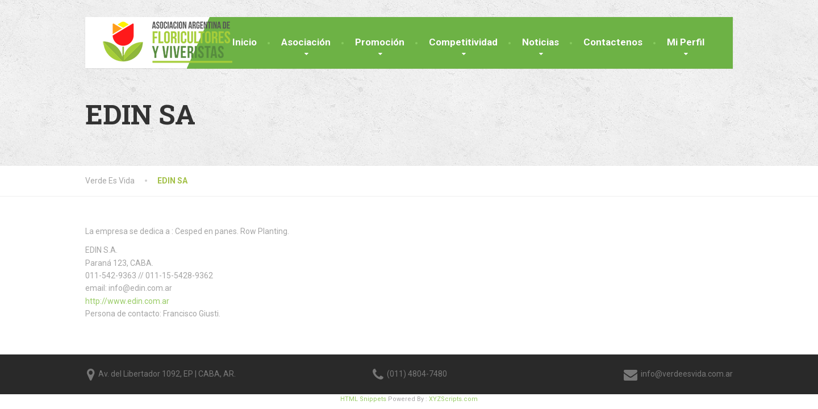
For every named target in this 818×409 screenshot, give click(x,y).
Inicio (244, 42)
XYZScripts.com (453, 399)
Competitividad (463, 42)
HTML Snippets (363, 399)
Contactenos (612, 42)
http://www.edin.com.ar (127, 301)
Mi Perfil (685, 42)
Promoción (379, 42)
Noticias (540, 42)
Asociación (306, 42)
